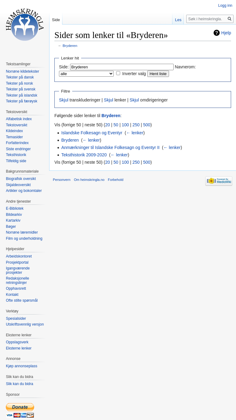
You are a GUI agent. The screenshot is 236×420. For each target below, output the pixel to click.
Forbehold (115, 179)
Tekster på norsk (19, 83)
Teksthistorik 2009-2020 (84, 154)
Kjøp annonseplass (21, 366)
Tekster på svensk (20, 89)
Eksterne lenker (18, 348)
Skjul (63, 99)
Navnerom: (185, 66)
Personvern (61, 179)
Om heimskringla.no (89, 179)
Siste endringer (18, 149)
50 (115, 124)
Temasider (14, 137)
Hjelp (226, 32)
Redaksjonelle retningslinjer (17, 280)
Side (56, 19)
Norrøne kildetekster (22, 71)
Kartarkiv (13, 220)
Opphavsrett (16, 288)
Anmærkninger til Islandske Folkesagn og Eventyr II (110, 147)
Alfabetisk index (19, 119)
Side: (64, 66)
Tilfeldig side (16, 161)
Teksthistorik (16, 155)
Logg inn (225, 5)
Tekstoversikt (16, 125)
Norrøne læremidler (22, 232)
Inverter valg (134, 73)
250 (136, 124)
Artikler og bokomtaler (24, 191)
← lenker (134, 132)
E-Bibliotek (14, 208)
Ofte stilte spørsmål (21, 300)
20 (107, 124)
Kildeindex (14, 131)
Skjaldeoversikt (18, 185)
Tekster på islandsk (21, 95)
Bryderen (70, 46)
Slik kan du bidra (19, 384)
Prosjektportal (17, 262)
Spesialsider (16, 318)
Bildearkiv (14, 214)
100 (125, 124)
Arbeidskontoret (19, 256)
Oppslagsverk (17, 342)
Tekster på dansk (20, 77)
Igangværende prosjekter (18, 270)
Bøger (11, 226)
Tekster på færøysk (21, 101)
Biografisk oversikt (21, 179)
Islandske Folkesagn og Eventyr (91, 132)
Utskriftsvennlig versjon (25, 324)
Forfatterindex (17, 143)
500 (146, 124)
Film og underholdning (24, 238)
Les (178, 19)
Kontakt (12, 294)
